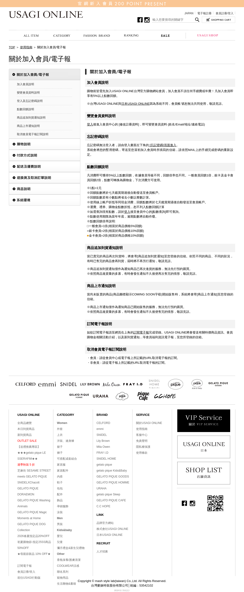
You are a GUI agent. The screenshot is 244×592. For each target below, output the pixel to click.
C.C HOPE (103, 506)
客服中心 (141, 435)
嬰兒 (60, 536)
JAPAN (188, 13)
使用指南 (26, 47)
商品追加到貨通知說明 (31, 117)
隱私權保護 (143, 446)
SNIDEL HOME (106, 458)
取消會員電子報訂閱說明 (32, 134)
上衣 (60, 435)
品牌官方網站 (105, 523)
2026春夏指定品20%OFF (33, 536)
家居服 (61, 464)
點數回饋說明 (25, 109)
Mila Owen (103, 446)
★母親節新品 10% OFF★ (34, 554)
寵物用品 (62, 577)
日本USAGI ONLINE (135, 103)
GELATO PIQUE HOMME (113, 482)
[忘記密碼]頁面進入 (162, 145)
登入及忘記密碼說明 (30, 101)
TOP (12, 47)
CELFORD (103, 423)
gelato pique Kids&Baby (112, 470)
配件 (60, 494)
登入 (90, 124)
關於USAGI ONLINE (149, 423)
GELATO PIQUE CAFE (111, 500)
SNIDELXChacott (28, 482)
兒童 (60, 542)
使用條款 (141, 452)
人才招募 (102, 551)
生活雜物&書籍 (66, 583)
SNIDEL (102, 435)
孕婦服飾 (62, 506)
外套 (60, 429)
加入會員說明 (25, 84)
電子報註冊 (204, 13)
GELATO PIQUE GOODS (113, 476)
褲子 (60, 452)
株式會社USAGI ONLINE (112, 529)
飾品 (60, 500)
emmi (100, 429)
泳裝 (60, 512)
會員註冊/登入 (225, 13)
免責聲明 (141, 441)
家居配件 (62, 470)
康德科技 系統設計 (122, 590)
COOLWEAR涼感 (68, 565)
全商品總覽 (24, 423)
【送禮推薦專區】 (28, 446)
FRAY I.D (102, 452)
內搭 (60, 476)
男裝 (60, 524)
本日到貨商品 (26, 429)
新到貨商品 (24, 435)
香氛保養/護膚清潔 (69, 560)
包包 (60, 488)
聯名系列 (62, 571)
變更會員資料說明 (28, 92)
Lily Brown (103, 441)
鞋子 (60, 482)
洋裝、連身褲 (65, 441)
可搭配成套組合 (67, 458)
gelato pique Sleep (108, 494)
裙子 (60, 446)
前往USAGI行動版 (29, 577)
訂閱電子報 (141, 332)
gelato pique (104, 464)
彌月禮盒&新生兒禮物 (71, 548)
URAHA (102, 488)
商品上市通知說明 (28, 126)
